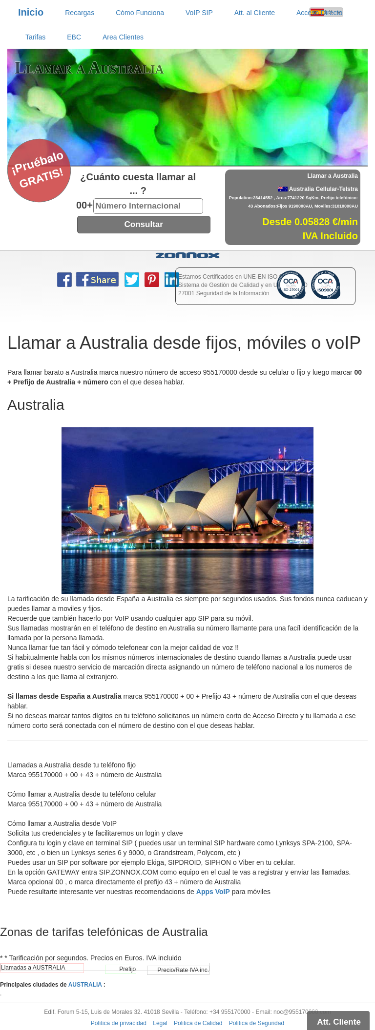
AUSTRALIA (85, 984)
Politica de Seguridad (256, 1023)
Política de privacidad (118, 1023)
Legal (160, 1023)
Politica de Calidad (198, 1023)
